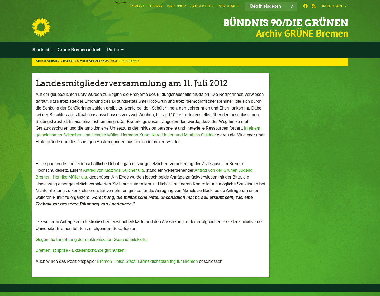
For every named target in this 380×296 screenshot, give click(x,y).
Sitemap (156, 6)
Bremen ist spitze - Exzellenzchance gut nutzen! (81, 250)
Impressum (176, 6)
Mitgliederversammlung (97, 61)
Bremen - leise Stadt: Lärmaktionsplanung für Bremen (147, 261)
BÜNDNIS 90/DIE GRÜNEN (271, 22)
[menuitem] (137, 6)
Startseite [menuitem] (42, 49)
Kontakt (137, 6)
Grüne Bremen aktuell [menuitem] (79, 49)
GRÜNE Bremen (48, 61)
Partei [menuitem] (113, 49)
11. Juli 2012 (130, 61)
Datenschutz (201, 6)
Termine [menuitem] (120, 2)
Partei (68, 61)
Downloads (228, 6)
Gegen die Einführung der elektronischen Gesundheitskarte (91, 239)
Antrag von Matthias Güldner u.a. (114, 170)
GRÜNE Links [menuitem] (331, 6)
